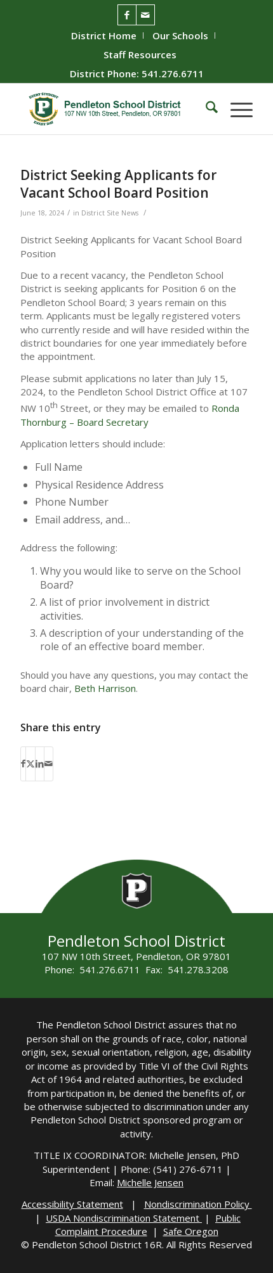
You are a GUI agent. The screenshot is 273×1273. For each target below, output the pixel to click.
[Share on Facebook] (23, 763)
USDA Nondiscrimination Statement (124, 1218)
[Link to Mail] (145, 15)
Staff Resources (139, 54)
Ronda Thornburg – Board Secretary (129, 415)
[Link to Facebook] (127, 15)
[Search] (205, 109)
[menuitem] (104, 35)
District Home (103, 35)
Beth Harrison (105, 688)
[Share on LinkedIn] (40, 763)
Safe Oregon (190, 1231)
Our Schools (180, 35)
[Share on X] (30, 763)
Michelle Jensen (150, 1182)
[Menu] (235, 109)
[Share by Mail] (48, 763)
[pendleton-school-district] (113, 109)
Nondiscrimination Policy (198, 1204)
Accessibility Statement (72, 1204)
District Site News (109, 212)
